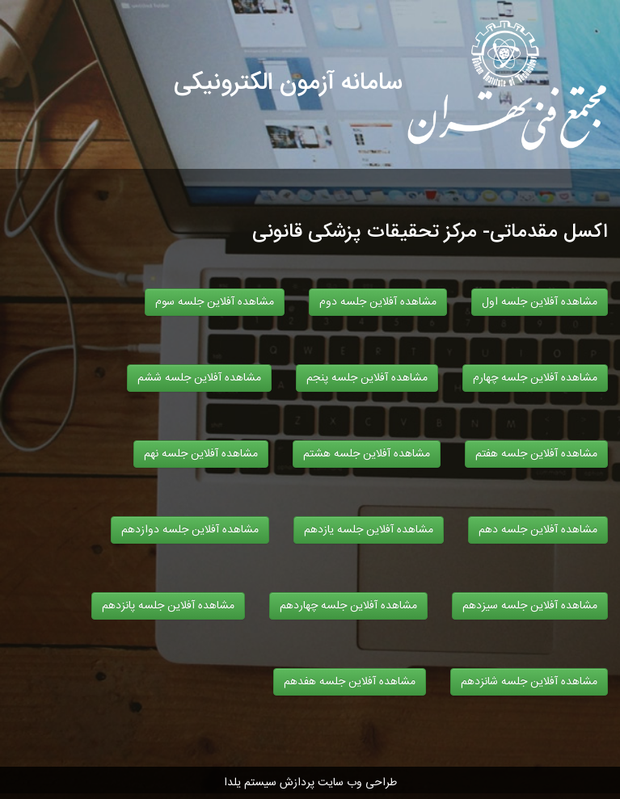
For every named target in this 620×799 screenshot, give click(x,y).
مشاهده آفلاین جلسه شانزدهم (529, 682)
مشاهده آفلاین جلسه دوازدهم (190, 530)
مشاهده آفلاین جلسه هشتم (366, 454)
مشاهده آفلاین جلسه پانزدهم (168, 606)
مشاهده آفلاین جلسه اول (539, 302)
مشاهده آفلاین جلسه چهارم (535, 378)
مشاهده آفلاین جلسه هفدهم (349, 682)
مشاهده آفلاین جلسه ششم (199, 378)
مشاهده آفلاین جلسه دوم (378, 302)
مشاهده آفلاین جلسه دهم (538, 530)
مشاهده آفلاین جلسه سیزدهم (529, 606)
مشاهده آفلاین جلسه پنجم (367, 378)
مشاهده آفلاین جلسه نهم (201, 454)
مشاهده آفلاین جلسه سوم (214, 302)
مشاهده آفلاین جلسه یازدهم (368, 530)
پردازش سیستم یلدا (269, 783)
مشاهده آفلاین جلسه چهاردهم (348, 606)
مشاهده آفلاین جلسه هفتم (536, 454)
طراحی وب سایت (357, 783)
